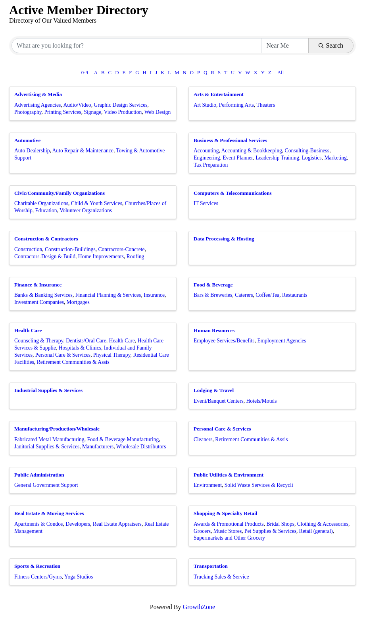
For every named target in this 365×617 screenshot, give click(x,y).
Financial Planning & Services (108, 295)
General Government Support (46, 485)
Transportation (211, 566)
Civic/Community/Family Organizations (59, 193)
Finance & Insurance (37, 285)
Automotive (27, 140)
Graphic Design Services (120, 105)
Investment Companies (39, 302)
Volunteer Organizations (86, 210)
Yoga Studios (78, 577)
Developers (77, 524)
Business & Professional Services (230, 140)
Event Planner (238, 158)
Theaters (265, 105)
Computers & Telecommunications (233, 193)
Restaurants (294, 295)
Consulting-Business (307, 151)
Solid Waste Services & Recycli (259, 485)
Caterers (244, 295)
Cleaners (203, 439)
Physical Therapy (112, 355)
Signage (92, 112)
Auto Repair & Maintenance (82, 151)
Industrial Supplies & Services (48, 390)
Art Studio (205, 105)
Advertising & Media (38, 94)
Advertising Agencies (37, 105)
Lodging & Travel (214, 390)
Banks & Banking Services (43, 295)
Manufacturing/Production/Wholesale (57, 429)
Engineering (207, 158)
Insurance (154, 295)
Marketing (335, 158)
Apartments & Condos (38, 524)
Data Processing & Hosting (224, 239)
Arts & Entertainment (219, 94)
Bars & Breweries (213, 295)
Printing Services (62, 112)
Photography (28, 112)
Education (46, 210)
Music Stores (227, 531)
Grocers (202, 531)
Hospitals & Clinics (80, 348)
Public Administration (39, 475)
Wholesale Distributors (141, 447)
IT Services (206, 203)
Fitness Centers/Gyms (38, 577)
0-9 (84, 72)
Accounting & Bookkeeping (251, 151)
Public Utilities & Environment (228, 475)
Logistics (312, 158)
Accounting (206, 151)
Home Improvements (101, 256)
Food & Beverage (213, 285)
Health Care (28, 330)
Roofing (135, 256)
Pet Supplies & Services (270, 531)
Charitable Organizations (41, 203)
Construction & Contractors (46, 239)
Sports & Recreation (37, 566)
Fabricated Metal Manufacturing (49, 439)
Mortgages (78, 302)
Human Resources (214, 330)
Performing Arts (236, 105)
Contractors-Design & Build (44, 256)
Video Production (123, 112)
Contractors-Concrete (121, 249)
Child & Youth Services (96, 203)
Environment (208, 485)
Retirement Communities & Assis (73, 362)
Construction (28, 249)
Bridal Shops (280, 524)
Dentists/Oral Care (86, 341)
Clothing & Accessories (322, 524)
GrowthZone (198, 607)
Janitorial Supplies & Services (46, 447)
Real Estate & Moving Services (49, 513)
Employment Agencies (281, 341)
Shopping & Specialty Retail (225, 513)
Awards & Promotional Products (229, 524)
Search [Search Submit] (331, 45)
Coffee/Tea (267, 295)
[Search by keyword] (136, 45)
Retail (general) (316, 531)
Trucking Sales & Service (221, 577)
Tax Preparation (211, 165)
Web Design (157, 112)
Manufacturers (97, 447)
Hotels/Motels (261, 401)
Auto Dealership (32, 151)
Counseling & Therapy (38, 341)
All (280, 72)
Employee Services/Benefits (224, 341)
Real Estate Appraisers (117, 524)
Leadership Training (277, 158)
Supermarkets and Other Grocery (229, 538)
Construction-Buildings (70, 249)
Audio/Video (77, 105)
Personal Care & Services (62, 355)
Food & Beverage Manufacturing (123, 439)
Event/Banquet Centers (219, 401)
